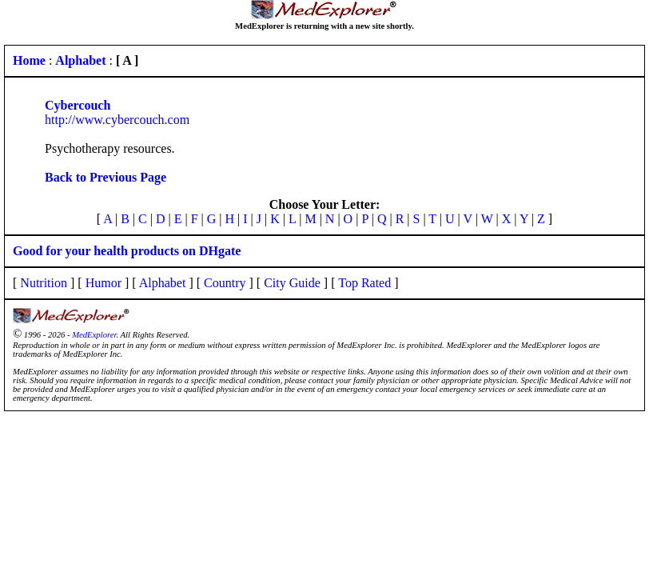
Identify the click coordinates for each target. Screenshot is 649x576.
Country (224, 283)
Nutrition (43, 283)
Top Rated (364, 283)
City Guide (292, 283)
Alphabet (162, 283)
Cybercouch (77, 105)
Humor (103, 283)
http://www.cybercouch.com (117, 119)
